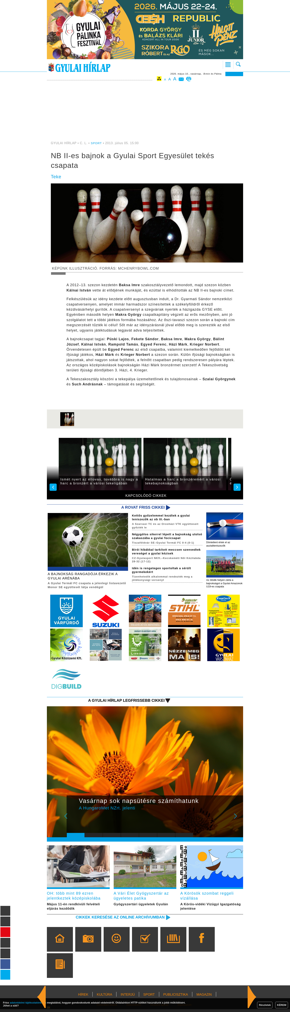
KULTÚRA (104, 997)
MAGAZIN (204, 997)
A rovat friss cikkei (142, 507)
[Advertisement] (145, 111)
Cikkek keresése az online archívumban (118, 920)
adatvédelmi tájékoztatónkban (28, 1002)
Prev (73, 820)
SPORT (96, 143)
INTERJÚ (128, 997)
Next (237, 820)
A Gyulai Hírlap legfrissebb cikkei (124, 701)
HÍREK (83, 997)
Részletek (265, 1005)
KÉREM (281, 1005)
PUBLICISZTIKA (175, 997)
